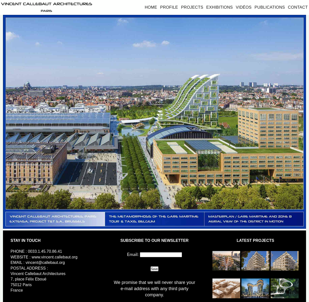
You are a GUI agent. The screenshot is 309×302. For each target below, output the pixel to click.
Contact (298, 7)
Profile (169, 7)
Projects (192, 7)
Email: (133, 254)
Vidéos (244, 7)
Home (151, 7)
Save (154, 269)
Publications (270, 7)
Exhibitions (219, 7)
